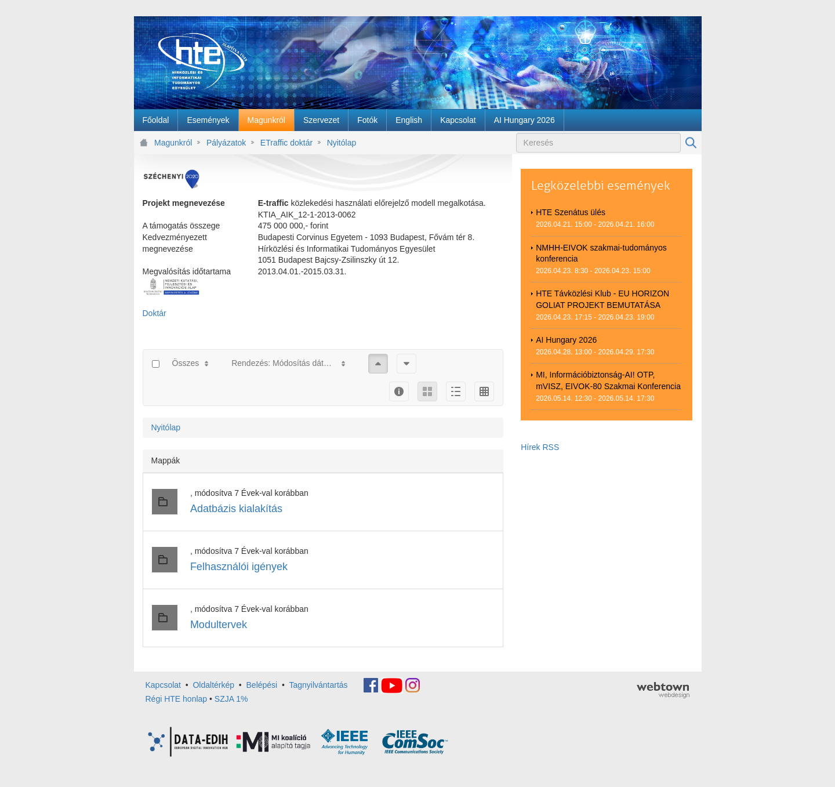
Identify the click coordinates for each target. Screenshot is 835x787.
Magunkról (173, 142)
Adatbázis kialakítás (236, 508)
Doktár (154, 313)
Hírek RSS (540, 447)
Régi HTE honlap (177, 698)
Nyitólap (342, 142)
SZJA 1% (231, 698)
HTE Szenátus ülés (570, 212)
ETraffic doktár (286, 142)
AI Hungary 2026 (566, 339)
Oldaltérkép (213, 685)
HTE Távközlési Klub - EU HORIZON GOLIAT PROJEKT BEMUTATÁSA (602, 299)
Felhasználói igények (239, 566)
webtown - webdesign (663, 690)
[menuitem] (156, 120)
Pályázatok (226, 142)
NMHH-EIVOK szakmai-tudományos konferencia (601, 253)
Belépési (262, 685)
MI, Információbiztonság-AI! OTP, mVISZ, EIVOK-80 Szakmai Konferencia (608, 380)
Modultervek (218, 624)
